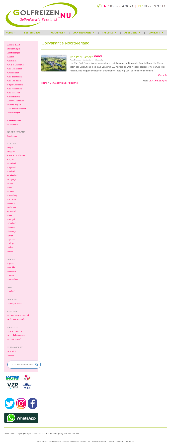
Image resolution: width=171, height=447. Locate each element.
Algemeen (132, 32)
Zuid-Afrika (12, 279)
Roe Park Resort (81, 57)
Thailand (11, 291)
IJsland (10, 251)
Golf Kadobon (13, 92)
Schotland (11, 223)
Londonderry (13, 136)
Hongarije (11, 179)
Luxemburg (12, 195)
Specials (109, 32)
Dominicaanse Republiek (18, 315)
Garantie (95, 441)
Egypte (10, 263)
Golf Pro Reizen (14, 80)
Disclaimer (103, 441)
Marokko (11, 267)
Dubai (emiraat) (14, 339)
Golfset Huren (13, 96)
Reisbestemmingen (55, 441)
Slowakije (11, 231)
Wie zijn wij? (129, 441)
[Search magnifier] (36, 364)
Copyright (111, 441)
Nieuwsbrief (12, 124)
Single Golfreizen (15, 84)
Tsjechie (11, 239)
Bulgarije (11, 151)
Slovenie (11, 227)
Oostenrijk (12, 211)
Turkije (10, 243)
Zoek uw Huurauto (15, 100)
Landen (10, 56)
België (10, 147)
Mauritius (11, 271)
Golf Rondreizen (14, 68)
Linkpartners (120, 441)
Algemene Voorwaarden (70, 441)
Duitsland (11, 163)
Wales (10, 247)
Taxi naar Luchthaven (16, 108)
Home (39, 441)
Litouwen (11, 199)
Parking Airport (14, 104)
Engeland (11, 167)
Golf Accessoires (14, 88)
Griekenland (12, 175)
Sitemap (44, 441)
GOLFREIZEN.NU (71, 433)
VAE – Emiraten (14, 331)
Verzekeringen (13, 112)
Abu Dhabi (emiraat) (16, 335)
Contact (155, 32)
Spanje (10, 235)
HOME (11, 32)
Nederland (11, 207)
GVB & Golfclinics (15, 64)
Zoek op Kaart (13, 44)
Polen (9, 215)
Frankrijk (11, 171)
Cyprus (10, 159)
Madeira (11, 203)
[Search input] (23, 364)
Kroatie (10, 191)
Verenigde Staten (14, 303)
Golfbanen (58, 32)
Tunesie (10, 275)
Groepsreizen (13, 72)
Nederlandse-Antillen (16, 319)
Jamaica (10, 355)
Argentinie (12, 351)
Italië (9, 187)
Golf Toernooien (14, 76)
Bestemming (33, 32)
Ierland (10, 183)
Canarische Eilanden (16, 155)
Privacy (82, 441)
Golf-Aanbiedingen (158, 80)
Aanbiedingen (83, 32)
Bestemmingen (13, 48)
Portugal (11, 219)
